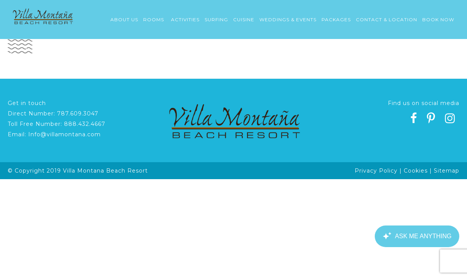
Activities (185, 19)
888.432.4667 (84, 123)
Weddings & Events (287, 19)
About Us (124, 19)
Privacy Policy (376, 170)
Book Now (438, 19)
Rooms (153, 19)
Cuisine (243, 19)
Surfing (216, 19)
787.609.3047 (77, 113)
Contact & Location (386, 19)
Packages (336, 19)
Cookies (416, 170)
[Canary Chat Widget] (416, 236)
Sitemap (446, 170)
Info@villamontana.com (64, 134)
